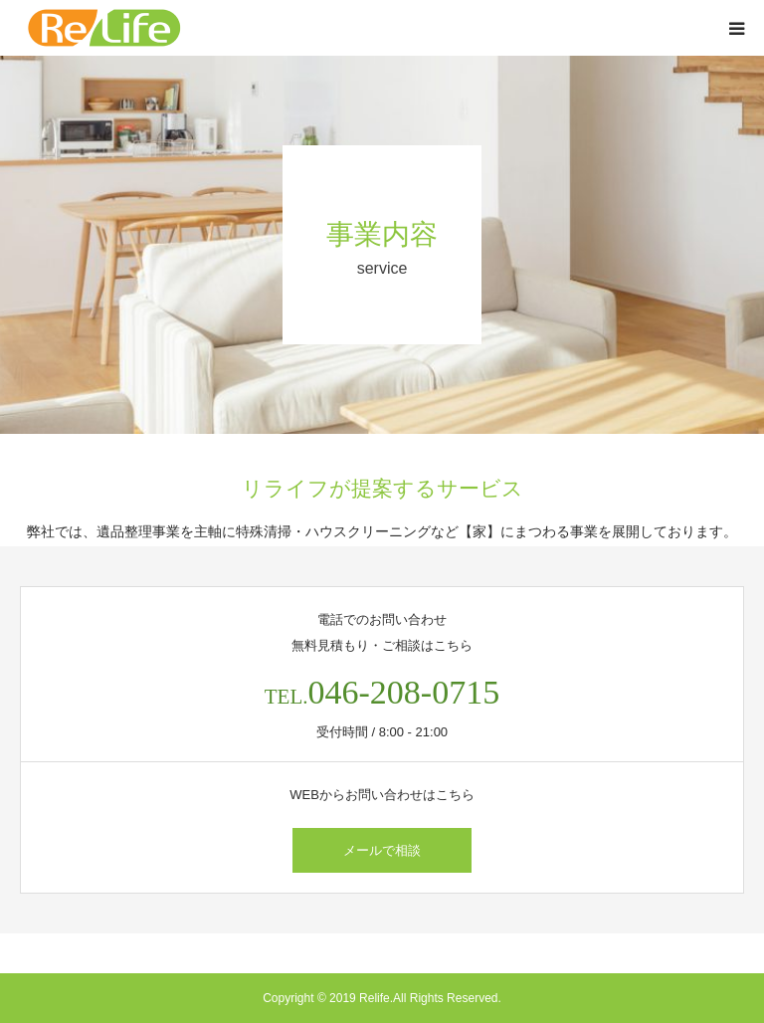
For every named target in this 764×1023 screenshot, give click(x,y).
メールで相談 (382, 850)
